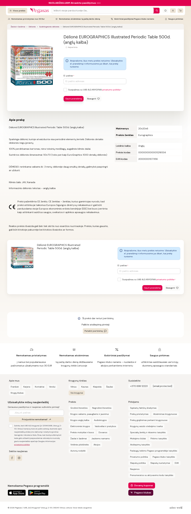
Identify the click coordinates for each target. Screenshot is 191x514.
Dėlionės (32, 27)
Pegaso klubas (142, 492)
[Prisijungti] (173, 10)
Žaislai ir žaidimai (18, 27)
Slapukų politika (138, 463)
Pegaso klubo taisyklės (164, 457)
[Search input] (103, 11)
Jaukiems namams (100, 438)
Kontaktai (39, 386)
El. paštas (68, 75)
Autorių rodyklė (78, 450)
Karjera (26, 386)
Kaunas (84, 386)
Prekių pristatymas (139, 414)
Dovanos (103, 432)
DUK (177, 463)
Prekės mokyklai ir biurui (82, 432)
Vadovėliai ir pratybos (105, 426)
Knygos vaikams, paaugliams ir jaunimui (89, 414)
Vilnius (73, 386)
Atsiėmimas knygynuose (165, 414)
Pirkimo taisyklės (159, 438)
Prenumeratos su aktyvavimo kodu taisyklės (151, 475)
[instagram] (19, 458)
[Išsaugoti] (93, 98)
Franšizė (15, 386)
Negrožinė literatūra (101, 408)
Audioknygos (100, 420)
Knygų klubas (17, 393)
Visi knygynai (76, 393)
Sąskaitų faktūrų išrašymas (143, 408)
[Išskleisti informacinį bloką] (165, 10)
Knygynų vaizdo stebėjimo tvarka (146, 426)
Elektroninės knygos (80, 426)
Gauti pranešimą (73, 98)
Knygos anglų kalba (79, 420)
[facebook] (12, 458)
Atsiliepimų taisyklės (140, 444)
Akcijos (97, 444)
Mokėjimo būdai (138, 438)
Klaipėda (97, 386)
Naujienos (135, 469)
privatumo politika (111, 89)
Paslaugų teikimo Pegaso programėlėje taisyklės (153, 450)
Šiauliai (109, 386)
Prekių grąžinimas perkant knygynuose (148, 420)
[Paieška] (156, 11)
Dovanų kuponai (143, 485)
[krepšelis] (180, 10)
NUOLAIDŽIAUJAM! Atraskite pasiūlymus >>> (75, 2)
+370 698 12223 (139, 386)
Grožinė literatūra (78, 408)
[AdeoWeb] (176, 507)
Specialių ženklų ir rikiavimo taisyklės (148, 432)
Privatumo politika (139, 457)
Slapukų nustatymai (160, 463)
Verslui (52, 386)
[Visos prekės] (17, 10)
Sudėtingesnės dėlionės (49, 27)
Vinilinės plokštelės (79, 444)
